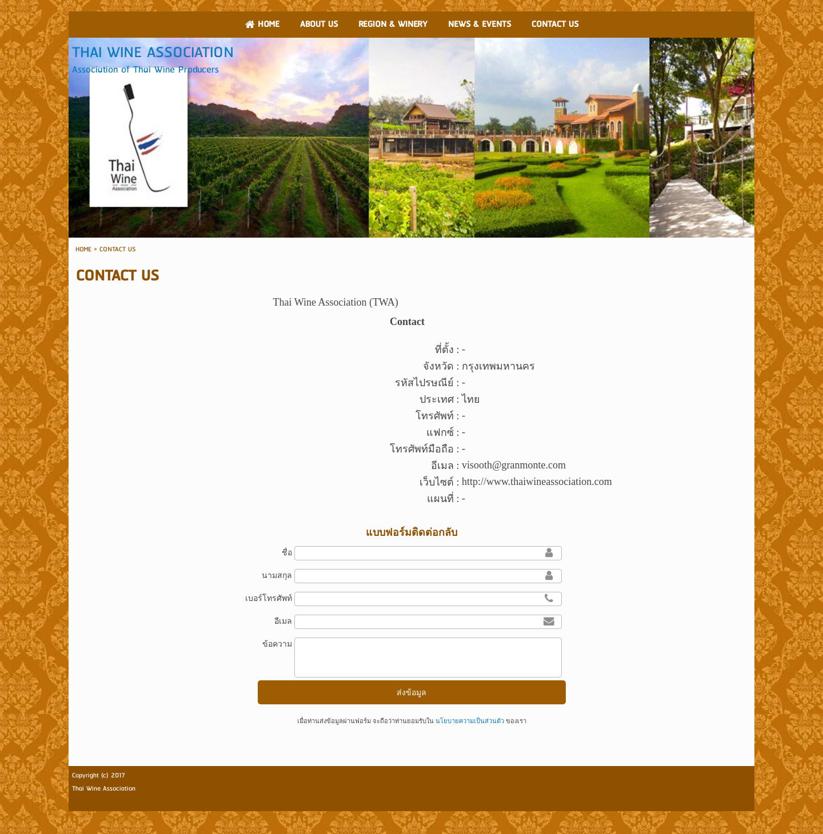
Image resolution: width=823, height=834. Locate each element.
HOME (83, 249)
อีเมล (283, 621)
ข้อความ (277, 643)
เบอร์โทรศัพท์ (268, 598)
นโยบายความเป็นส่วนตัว (470, 720)
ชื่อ (287, 552)
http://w (478, 481)
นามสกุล (277, 575)
